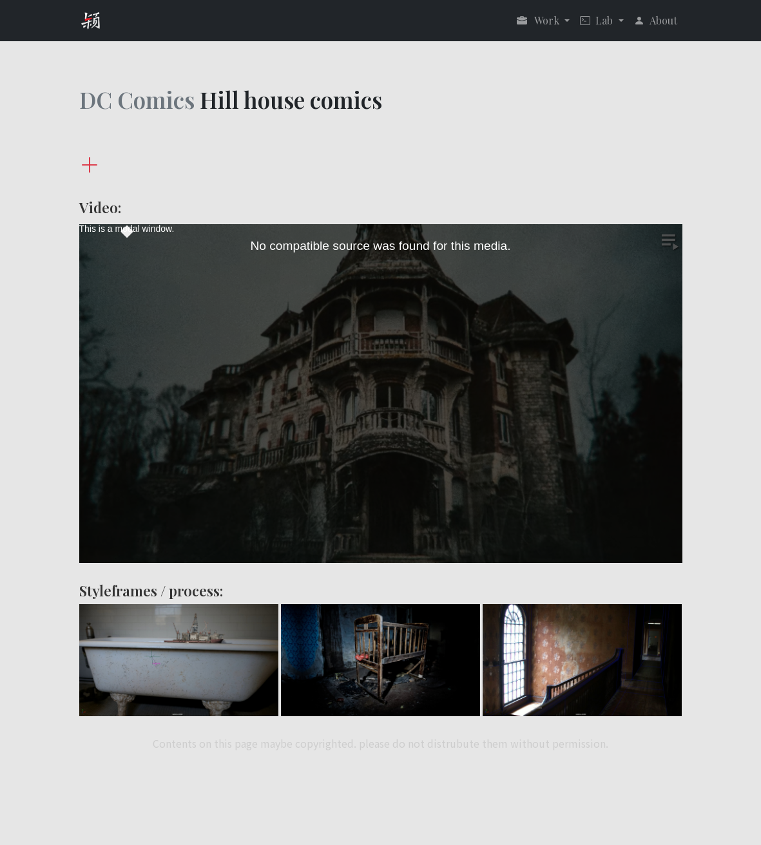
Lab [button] (597, 20)
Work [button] (539, 20)
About (655, 20)
